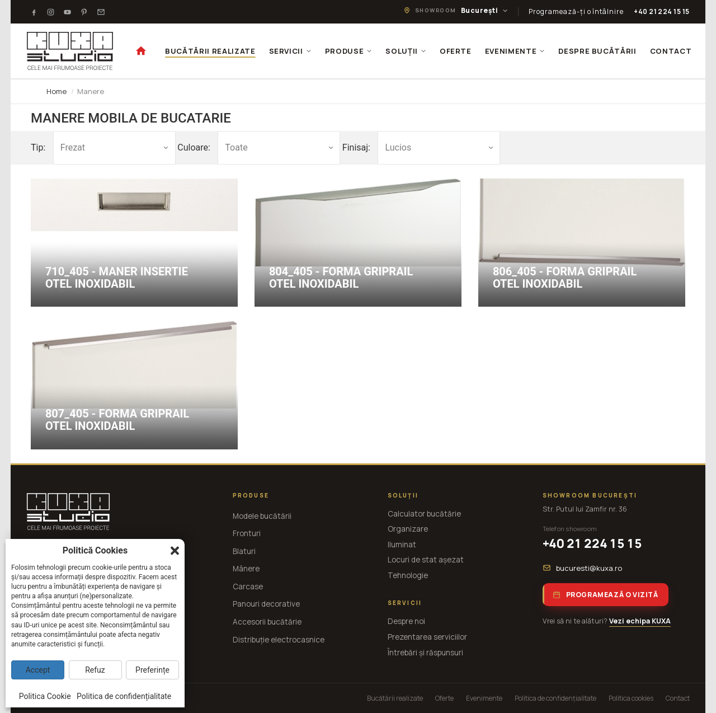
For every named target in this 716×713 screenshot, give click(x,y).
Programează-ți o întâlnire (576, 11)
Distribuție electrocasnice (278, 640)
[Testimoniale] (100, 11)
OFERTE (456, 51)
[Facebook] (33, 11)
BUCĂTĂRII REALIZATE (210, 51)
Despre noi (406, 621)
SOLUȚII (405, 51)
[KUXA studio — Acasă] (70, 51)
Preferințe (152, 669)
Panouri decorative (266, 604)
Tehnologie (408, 575)
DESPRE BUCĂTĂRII (597, 51)
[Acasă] (141, 51)
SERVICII (290, 51)
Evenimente (484, 698)
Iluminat (402, 545)
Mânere (246, 569)
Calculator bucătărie (424, 514)
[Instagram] (50, 11)
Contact (678, 698)
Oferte (444, 698)
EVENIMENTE (515, 51)
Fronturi (247, 533)
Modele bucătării (262, 516)
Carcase (248, 586)
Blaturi (244, 551)
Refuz (95, 669)
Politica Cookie (45, 696)
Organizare (408, 529)
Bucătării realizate (395, 698)
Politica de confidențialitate (555, 698)
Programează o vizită (605, 594)
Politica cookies (631, 698)
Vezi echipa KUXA (640, 621)
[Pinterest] (84, 11)
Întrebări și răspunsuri (425, 653)
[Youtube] (67, 11)
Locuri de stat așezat (426, 560)
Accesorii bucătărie (267, 622)
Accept (38, 669)
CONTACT (671, 51)
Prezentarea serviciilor (427, 637)
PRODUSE (349, 51)
